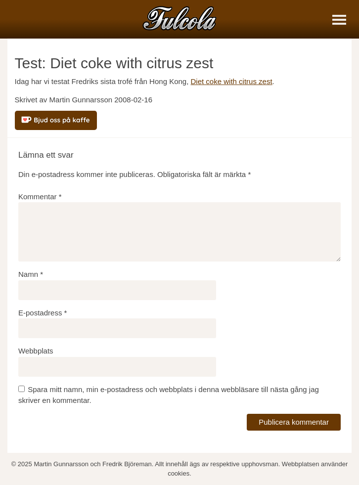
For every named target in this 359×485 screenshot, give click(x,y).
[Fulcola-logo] (179, 18)
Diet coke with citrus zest (231, 81)
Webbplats (35, 351)
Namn (30, 274)
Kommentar (40, 196)
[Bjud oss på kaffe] (56, 120)
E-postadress (42, 313)
